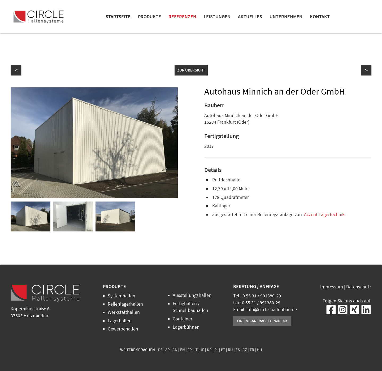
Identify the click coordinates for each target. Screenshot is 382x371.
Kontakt (320, 17)
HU (259, 349)
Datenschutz (358, 287)
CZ (244, 349)
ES (238, 349)
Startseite (118, 17)
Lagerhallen (120, 321)
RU (230, 349)
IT (196, 349)
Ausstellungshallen (192, 295)
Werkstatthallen (124, 312)
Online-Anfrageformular (262, 320)
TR (252, 349)
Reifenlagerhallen (125, 304)
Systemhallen (121, 296)
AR (167, 349)
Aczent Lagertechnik (324, 214)
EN (182, 349)
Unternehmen (286, 17)
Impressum (331, 287)
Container (182, 319)
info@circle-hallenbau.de (271, 309)
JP (202, 349)
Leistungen (217, 17)
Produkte (149, 17)
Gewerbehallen (123, 329)
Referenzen (182, 17)
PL (216, 349)
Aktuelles (250, 17)
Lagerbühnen (186, 327)
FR (190, 349)
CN (174, 349)
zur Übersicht (191, 70)
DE (160, 349)
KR (209, 349)
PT (223, 349)
